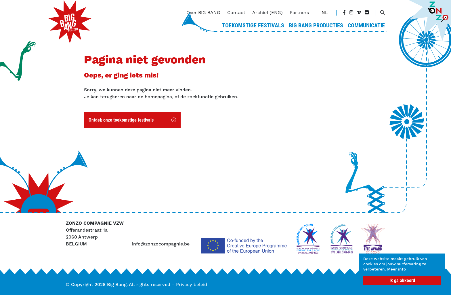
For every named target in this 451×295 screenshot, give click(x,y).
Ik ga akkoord (402, 280)
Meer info (375, 269)
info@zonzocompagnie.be (161, 244)
